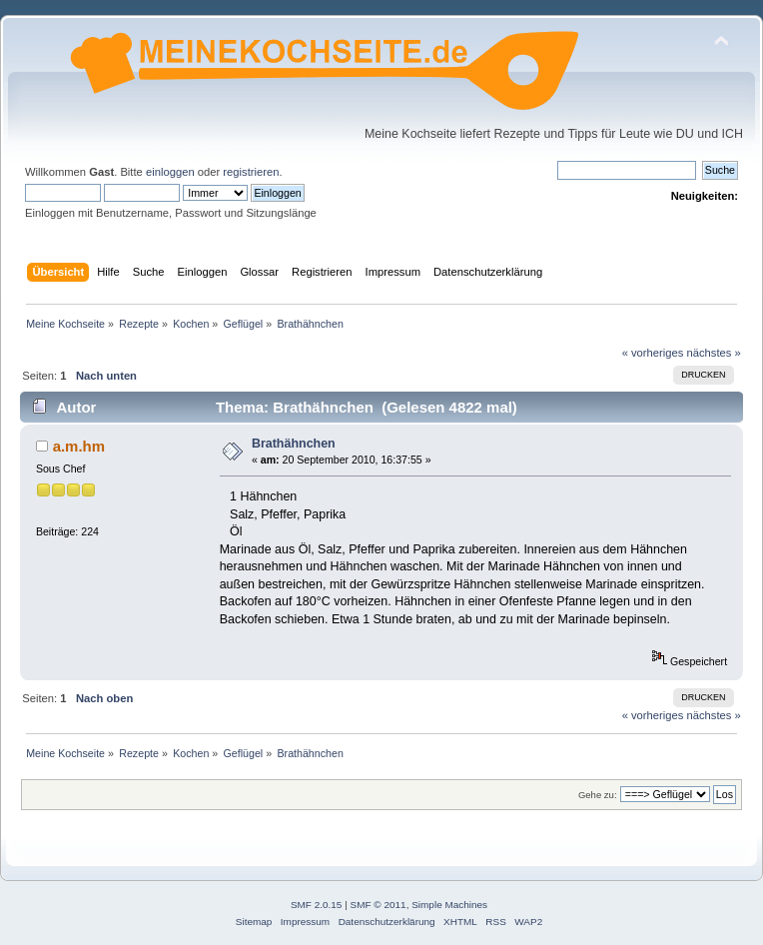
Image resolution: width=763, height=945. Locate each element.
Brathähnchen (294, 444)
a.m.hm (79, 446)
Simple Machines (449, 904)
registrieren (251, 172)
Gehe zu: (597, 794)
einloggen (170, 172)
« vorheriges (653, 353)
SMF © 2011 (378, 904)
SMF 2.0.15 (317, 904)
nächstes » (714, 353)
